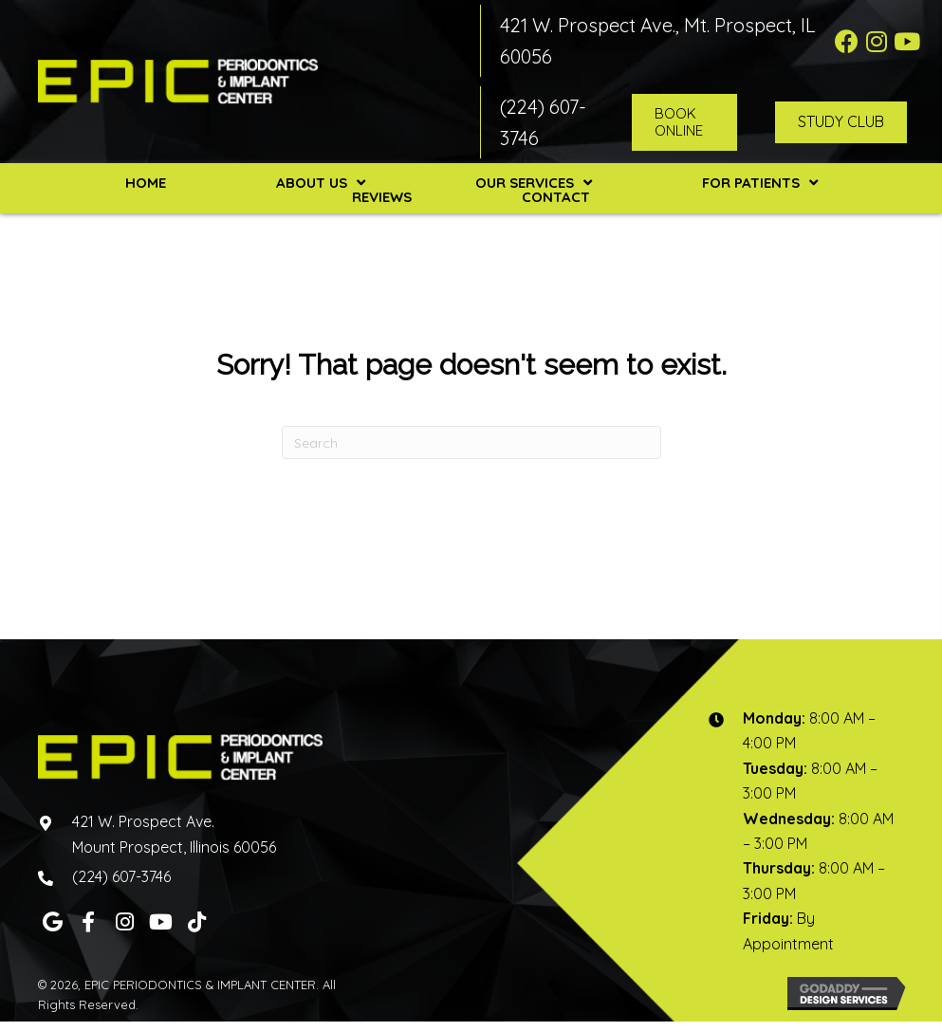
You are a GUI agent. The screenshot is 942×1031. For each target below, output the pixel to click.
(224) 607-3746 (121, 876)
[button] (846, 41)
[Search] (471, 442)
